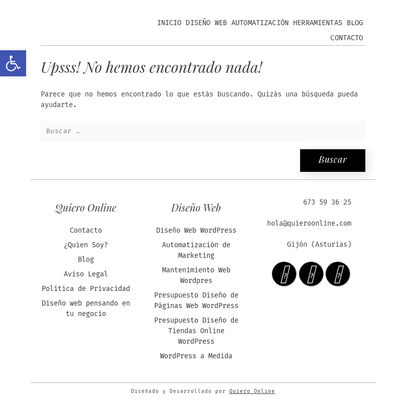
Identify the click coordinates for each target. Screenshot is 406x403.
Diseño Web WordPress (196, 230)
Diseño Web (206, 23)
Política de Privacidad (86, 288)
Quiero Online (252, 391)
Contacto (346, 38)
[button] (13, 63)
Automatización (260, 23)
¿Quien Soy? (86, 245)
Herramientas (317, 23)
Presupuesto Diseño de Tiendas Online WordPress (196, 331)
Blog (355, 23)
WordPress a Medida (196, 356)
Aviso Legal (86, 274)
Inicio (169, 23)
